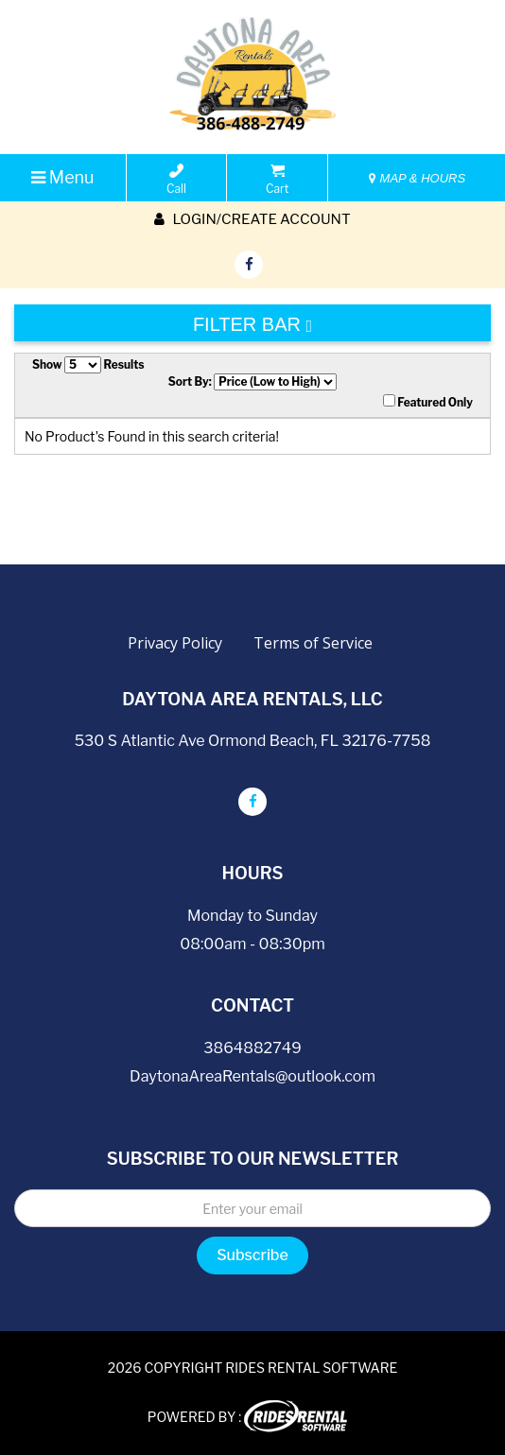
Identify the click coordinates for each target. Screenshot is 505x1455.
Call (176, 180)
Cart (277, 180)
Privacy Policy (175, 642)
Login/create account (252, 219)
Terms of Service (313, 642)
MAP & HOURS (417, 178)
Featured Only (428, 401)
